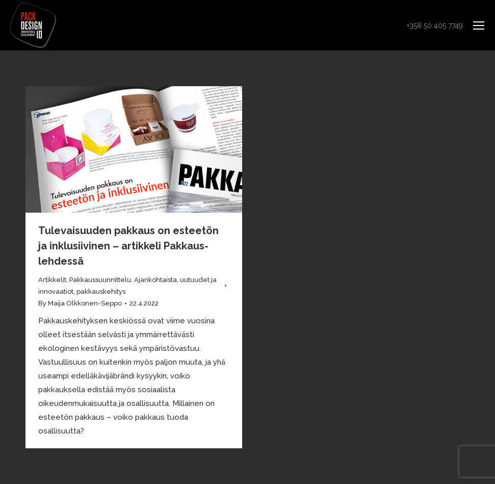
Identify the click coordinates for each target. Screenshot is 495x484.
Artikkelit (52, 280)
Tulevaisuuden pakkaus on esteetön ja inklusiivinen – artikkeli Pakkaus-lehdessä (128, 245)
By (80, 303)
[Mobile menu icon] (479, 25)
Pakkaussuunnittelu (100, 280)
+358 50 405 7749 (434, 25)
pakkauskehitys (100, 291)
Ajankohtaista (155, 280)
